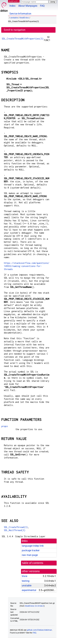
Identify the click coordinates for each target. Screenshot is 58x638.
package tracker (30, 550)
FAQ (42, 5)
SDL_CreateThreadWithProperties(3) (22, 38)
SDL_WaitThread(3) (14, 530)
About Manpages (27, 5)
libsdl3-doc (24, 18)
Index (12, 5)
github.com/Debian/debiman (39, 630)
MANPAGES (14, 1)
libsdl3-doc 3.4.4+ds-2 (34, 606)
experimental (29, 590)
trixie (24, 576)
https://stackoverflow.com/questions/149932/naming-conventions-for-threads (26, 266)
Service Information (20, 13)
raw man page (30, 555)
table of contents (32, 562)
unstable (14, 18)
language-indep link (33, 545)
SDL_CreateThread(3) (16, 527)
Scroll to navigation (14, 29)
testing (25, 580)
